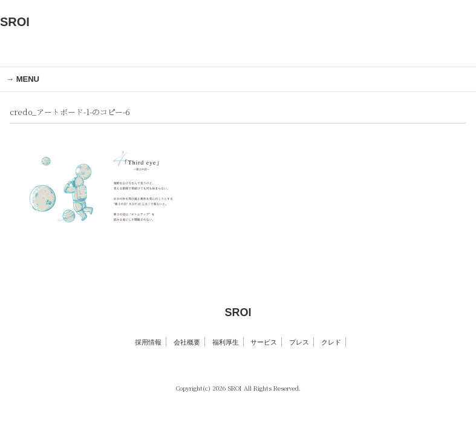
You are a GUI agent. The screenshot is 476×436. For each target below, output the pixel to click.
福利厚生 (225, 342)
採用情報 (148, 342)
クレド (331, 342)
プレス (299, 342)
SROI (15, 21)
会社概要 (187, 342)
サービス (263, 342)
